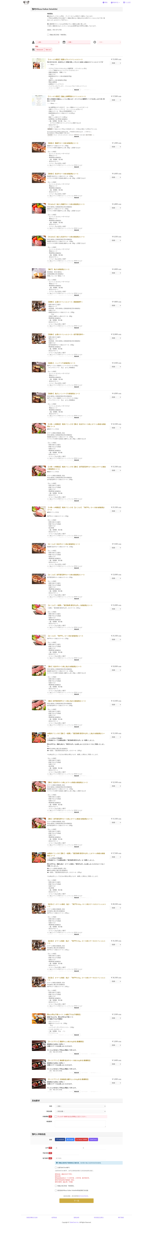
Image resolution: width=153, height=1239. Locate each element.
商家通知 (50, 13)
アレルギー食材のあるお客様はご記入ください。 (71, 1116)
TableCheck (93, 1139)
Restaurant (39, 50)
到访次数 (49, 1111)
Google (70, 1139)
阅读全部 (76, 90)
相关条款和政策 (83, 1196)
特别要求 (49, 1121)
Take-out (47, 50)
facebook (60, 1139)
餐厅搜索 (121, 1217)
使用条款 (54, 1217)
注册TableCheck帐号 (62, 1167)
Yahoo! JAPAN (81, 1139)
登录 (50, 1139)
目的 (50, 1106)
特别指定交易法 (99, 1217)
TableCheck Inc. (74, 1222)
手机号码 (47, 1153)
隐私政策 (76, 1217)
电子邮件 (47, 1158)
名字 (48, 1148)
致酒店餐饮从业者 (32, 1217)
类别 (36, 46)
